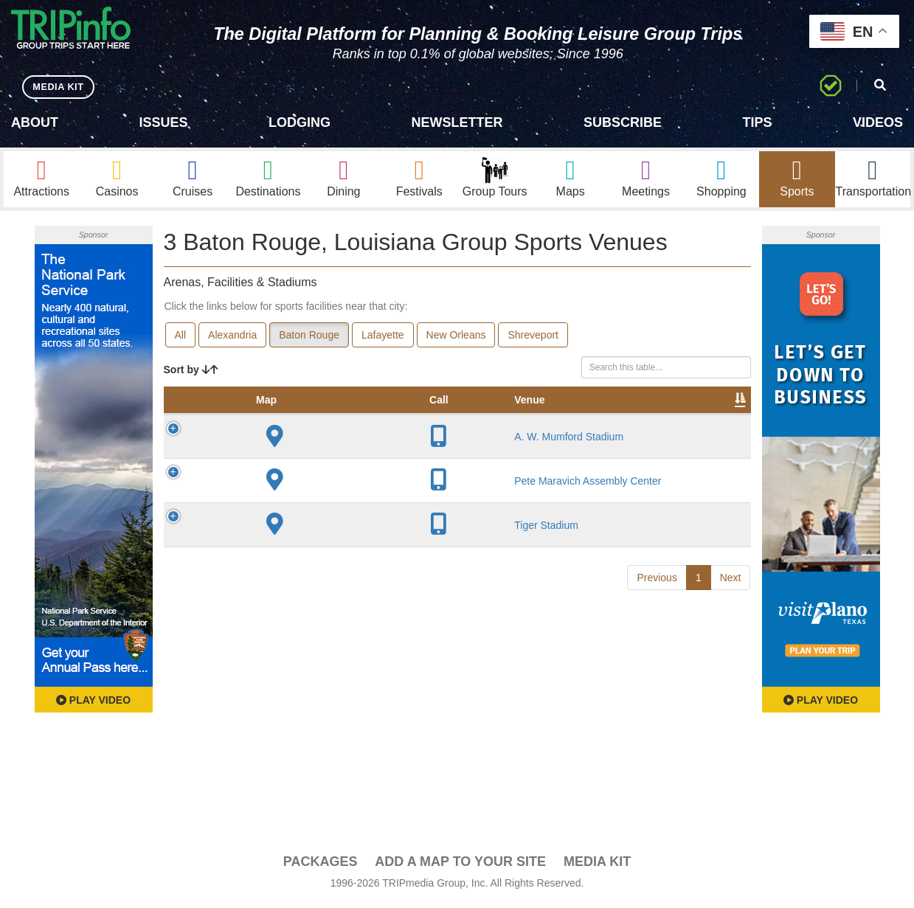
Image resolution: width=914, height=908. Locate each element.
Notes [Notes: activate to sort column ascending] (523, 417)
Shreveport (533, 338)
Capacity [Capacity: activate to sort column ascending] (458, 417)
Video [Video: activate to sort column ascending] (601, 417)
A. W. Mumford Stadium (271, 490)
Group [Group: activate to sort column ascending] (712, 417)
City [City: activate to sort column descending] (328, 417)
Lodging (299, 122)
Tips (757, 122)
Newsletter (456, 122)
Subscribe (623, 122)
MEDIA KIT (60, 86)
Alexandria (232, 338)
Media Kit (597, 865)
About (34, 122)
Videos (878, 122)
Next (730, 707)
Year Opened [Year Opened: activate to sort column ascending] (387, 410)
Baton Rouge (309, 338)
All (181, 338)
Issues (163, 122)
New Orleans (456, 338)
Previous (656, 707)
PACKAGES (320, 865)
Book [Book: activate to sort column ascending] (656, 417)
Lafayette (382, 338)
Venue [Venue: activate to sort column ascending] (266, 417)
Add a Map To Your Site (460, 865)
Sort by (191, 372)
